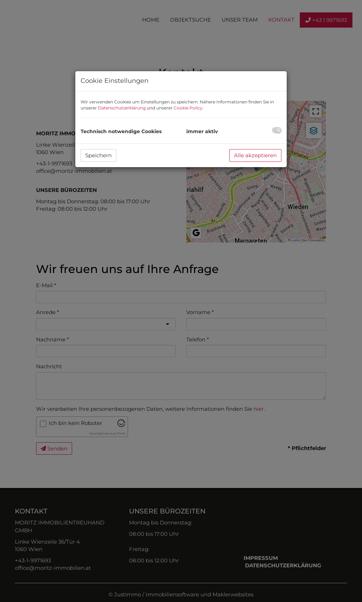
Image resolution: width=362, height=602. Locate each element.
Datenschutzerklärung (122, 107)
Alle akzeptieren (255, 155)
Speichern (98, 155)
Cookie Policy (188, 107)
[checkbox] (276, 130)
